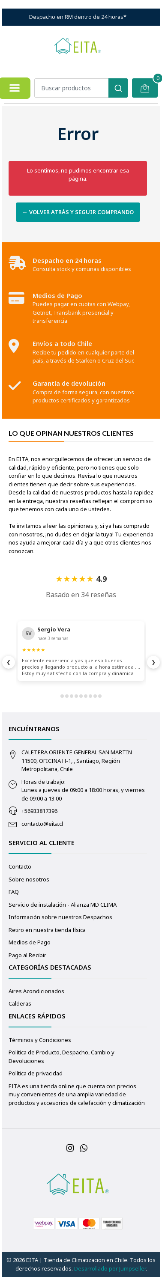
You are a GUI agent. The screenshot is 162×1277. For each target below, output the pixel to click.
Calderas (20, 1003)
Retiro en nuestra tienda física (47, 930)
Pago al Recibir (27, 955)
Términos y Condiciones (40, 1040)
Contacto (20, 866)
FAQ (14, 892)
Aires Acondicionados (36, 991)
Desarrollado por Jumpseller (110, 1268)
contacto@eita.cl (42, 824)
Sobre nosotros (29, 879)
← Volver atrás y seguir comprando (78, 212)
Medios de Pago (30, 942)
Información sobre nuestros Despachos (60, 917)
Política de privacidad (36, 1073)
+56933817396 (39, 811)
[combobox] (81, 88)
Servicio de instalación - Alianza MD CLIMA (63, 904)
